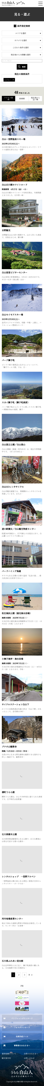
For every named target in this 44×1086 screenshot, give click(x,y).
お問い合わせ (29, 1058)
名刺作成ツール (16, 1036)
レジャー (9, 79)
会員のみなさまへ (31, 1053)
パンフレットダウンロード (18, 1018)
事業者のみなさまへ (17, 1045)
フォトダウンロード (17, 1027)
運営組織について (9, 1053)
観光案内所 (6, 1058)
